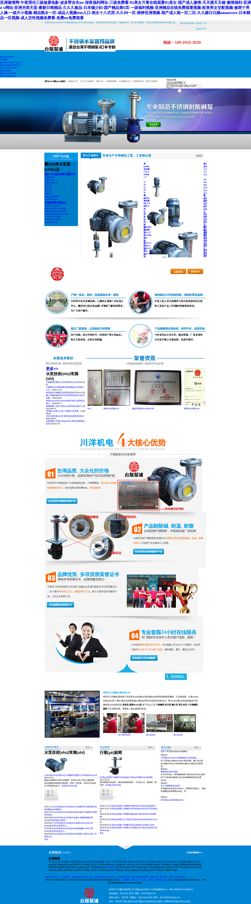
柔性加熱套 (122, 862)
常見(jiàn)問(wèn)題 (125, 877)
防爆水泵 (48, 194)
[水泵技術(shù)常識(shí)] (54, 775)
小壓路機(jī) (166, 864)
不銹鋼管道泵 (138, 81)
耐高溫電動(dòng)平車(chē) (66, 867)
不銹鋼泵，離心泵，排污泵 (134, 880)
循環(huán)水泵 (51, 183)
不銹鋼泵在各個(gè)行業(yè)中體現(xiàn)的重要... (133, 777)
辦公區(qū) (154, 735)
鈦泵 (92, 864)
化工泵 (58, 862)
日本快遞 (129, 864)
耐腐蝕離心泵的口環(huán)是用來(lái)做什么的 (65, 406)
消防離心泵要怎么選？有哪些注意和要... (63, 411)
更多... (47, 839)
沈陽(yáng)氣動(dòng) (133, 870)
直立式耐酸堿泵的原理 (170, 787)
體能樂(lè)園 (185, 864)
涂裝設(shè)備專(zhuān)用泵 (56, 214)
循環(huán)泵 (84, 867)
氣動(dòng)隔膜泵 (52, 196)
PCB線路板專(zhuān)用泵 (55, 211)
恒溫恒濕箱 (171, 862)
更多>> (52, 369)
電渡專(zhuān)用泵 (52, 206)
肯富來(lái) (118, 870)
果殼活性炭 (161, 862)
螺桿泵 (78, 864)
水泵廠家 (86, 864)
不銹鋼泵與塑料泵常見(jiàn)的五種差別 (139, 806)
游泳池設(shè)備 (122, 867)
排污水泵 (48, 191)
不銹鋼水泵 (49, 177)
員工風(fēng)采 (128, 735)
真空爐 (168, 867)
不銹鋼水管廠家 (171, 870)
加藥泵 (51, 867)
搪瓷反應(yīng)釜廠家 (95, 862)
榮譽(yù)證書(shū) (87, 408)
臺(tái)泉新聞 (142, 877)
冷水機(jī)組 (120, 864)
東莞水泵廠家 (151, 81)
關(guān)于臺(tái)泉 (158, 877)
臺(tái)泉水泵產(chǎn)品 (82, 877)
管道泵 (150, 880)
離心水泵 (48, 185)
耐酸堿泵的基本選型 (169, 773)
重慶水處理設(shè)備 (66, 864)
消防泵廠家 (150, 862)
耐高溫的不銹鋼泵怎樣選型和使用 (60, 392)
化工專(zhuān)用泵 (52, 217)
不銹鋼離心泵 (124, 81)
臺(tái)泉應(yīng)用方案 (105, 877)
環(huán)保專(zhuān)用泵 (55, 208)
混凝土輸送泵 (143, 867)
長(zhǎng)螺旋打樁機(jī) (150, 864)
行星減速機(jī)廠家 (184, 862)
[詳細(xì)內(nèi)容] (69, 786)
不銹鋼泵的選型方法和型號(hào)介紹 (61, 382)
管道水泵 (48, 188)
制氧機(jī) (65, 862)
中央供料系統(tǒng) (105, 870)
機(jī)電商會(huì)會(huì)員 (147, 408)
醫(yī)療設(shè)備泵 (52, 219)
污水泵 (108, 862)
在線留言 (199, 23)
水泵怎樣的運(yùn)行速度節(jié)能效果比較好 (65, 416)
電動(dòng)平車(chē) (136, 862)
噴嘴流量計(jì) (70, 870)
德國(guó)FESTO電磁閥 (153, 870)
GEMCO (133, 867)
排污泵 (51, 862)
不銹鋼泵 (175, 864)
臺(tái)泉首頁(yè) (52, 877)
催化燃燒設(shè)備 (77, 862)
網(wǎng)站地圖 (187, 23)
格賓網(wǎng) (108, 864)
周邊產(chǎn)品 (50, 199)
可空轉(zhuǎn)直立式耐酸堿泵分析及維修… (179, 759)
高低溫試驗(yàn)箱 (98, 867)
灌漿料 (79, 870)
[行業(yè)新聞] (106, 777)
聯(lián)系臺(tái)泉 (177, 877)
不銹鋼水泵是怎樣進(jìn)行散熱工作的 (138, 825)
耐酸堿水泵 (49, 180)
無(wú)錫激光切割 (157, 867)
